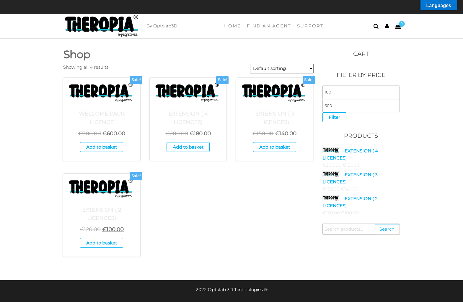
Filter (334, 117)
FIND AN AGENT (269, 26)
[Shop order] (282, 68)
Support (310, 26)
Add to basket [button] (101, 147)
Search (386, 229)
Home (232, 26)
